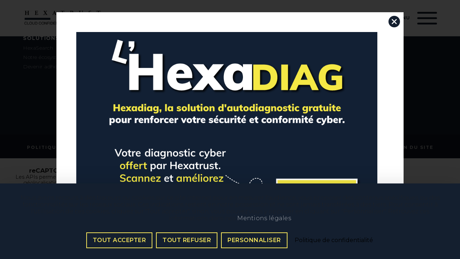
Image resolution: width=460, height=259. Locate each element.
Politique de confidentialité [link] (334, 240)
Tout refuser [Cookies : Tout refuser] (186, 240)
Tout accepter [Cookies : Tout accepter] (119, 240)
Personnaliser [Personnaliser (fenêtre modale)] (254, 240)
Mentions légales (264, 218)
